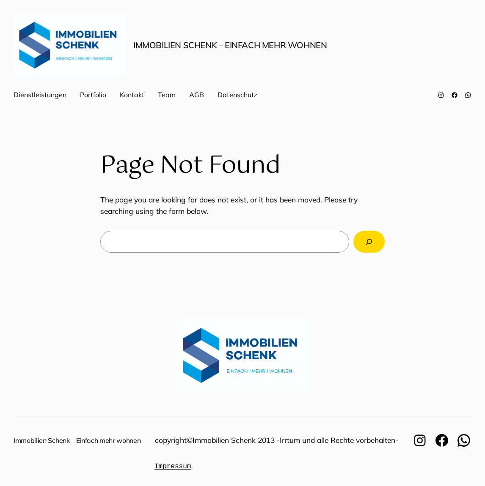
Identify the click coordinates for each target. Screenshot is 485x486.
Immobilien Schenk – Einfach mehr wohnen (230, 45)
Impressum (172, 466)
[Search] (369, 241)
